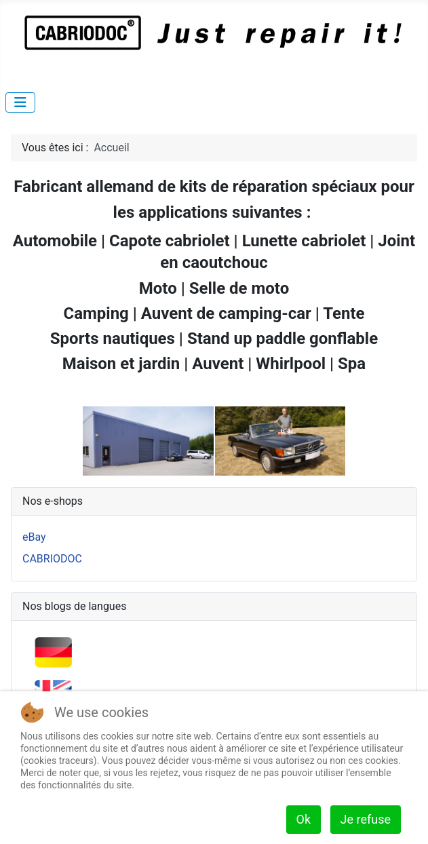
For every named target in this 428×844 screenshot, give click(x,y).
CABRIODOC (52, 558)
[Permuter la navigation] (20, 102)
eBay (34, 537)
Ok (303, 819)
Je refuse (366, 819)
